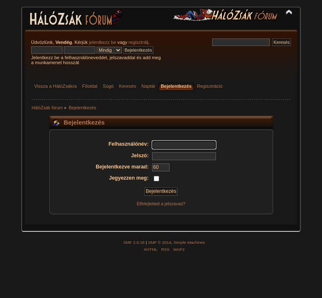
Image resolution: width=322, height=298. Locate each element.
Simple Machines (189, 242)
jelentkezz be (102, 42)
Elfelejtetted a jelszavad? (161, 203)
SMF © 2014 (159, 242)
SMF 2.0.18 (134, 242)
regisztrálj (138, 42)
